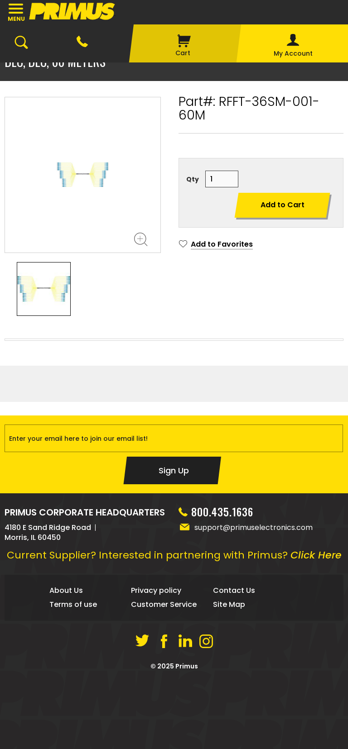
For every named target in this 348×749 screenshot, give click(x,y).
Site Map (229, 675)
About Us (66, 662)
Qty (192, 179)
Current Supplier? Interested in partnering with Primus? (174, 627)
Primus (186, 737)
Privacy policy (156, 662)
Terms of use (73, 675)
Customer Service (164, 675)
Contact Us (234, 662)
